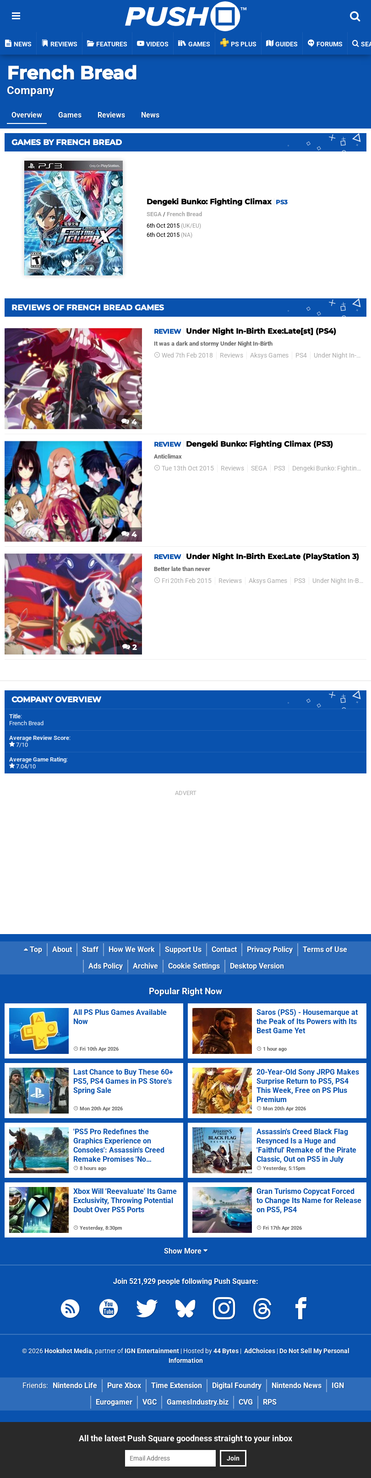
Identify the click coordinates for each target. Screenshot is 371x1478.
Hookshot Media (68, 1351)
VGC (149, 1402)
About (62, 949)
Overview (26, 115)
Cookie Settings (194, 966)
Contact (224, 949)
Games (70, 115)
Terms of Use (325, 949)
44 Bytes (226, 1351)
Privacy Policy (270, 949)
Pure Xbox (124, 1385)
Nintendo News (297, 1385)
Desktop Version (257, 966)
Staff (90, 949)
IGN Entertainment (152, 1351)
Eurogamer (114, 1402)
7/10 (22, 744)
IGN (338, 1385)
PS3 (279, 468)
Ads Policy (105, 966)
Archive (145, 966)
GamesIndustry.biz (198, 1402)
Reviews (111, 115)
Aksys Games (269, 355)
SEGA (154, 214)
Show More (185, 1251)
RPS (270, 1402)
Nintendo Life (75, 1385)
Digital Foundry (237, 1385)
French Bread (72, 73)
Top (33, 949)
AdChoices (259, 1351)
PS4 (301, 355)
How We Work (132, 949)
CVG (246, 1402)
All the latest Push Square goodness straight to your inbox (185, 1438)
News (150, 115)
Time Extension (176, 1385)
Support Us (183, 949)
